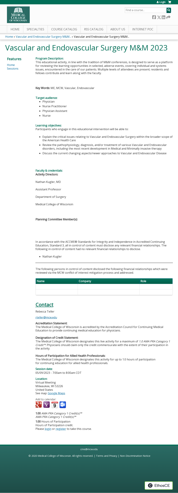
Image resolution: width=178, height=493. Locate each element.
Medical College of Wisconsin (54, 455)
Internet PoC (142, 29)
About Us (117, 29)
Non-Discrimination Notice (135, 455)
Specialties (35, 29)
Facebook (154, 17)
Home (15, 29)
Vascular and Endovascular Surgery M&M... (43, 37)
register (61, 429)
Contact (44, 304)
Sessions (12, 68)
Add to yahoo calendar (46, 404)
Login (162, 2)
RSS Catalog (93, 29)
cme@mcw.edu (89, 449)
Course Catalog (64, 29)
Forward (168, 17)
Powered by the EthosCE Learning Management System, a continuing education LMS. (159, 485)
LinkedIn (163, 17)
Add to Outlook (63, 404)
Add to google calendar (39, 404)
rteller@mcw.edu (46, 317)
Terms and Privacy (106, 455)
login (48, 429)
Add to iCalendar (54, 404)
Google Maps (56, 393)
